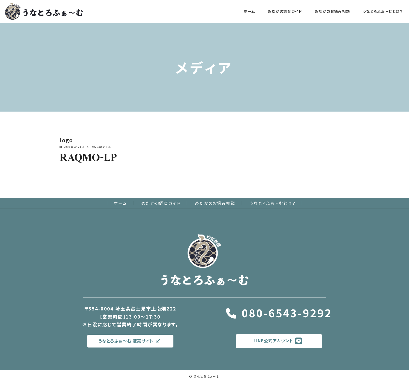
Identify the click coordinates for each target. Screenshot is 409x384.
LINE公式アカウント (278, 344)
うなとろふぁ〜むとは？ (272, 203)
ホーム (120, 203)
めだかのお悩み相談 (215, 203)
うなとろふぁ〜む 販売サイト (129, 344)
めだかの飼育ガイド (160, 203)
